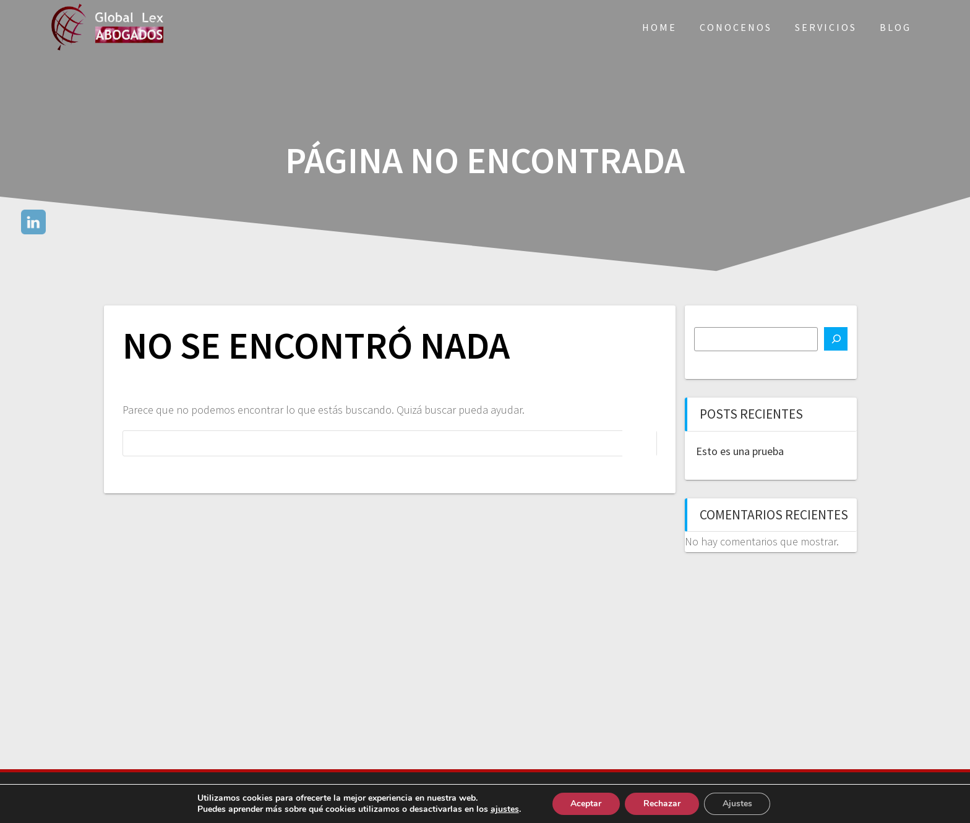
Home (659, 27)
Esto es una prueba (740, 451)
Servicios (826, 27)
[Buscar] (836, 339)
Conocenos (736, 27)
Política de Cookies (643, 797)
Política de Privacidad (540, 797)
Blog (895, 27)
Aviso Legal (455, 797)
